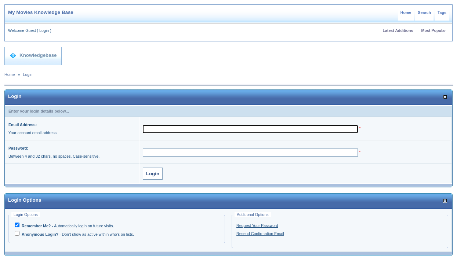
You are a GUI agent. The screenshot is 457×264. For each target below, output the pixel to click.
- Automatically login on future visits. (67, 226)
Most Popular (433, 30)
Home (405, 12)
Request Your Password (257, 225)
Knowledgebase (33, 55)
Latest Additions (397, 30)
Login (44, 30)
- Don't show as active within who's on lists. (77, 234)
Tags (442, 12)
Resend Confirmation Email (260, 233)
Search (424, 12)
